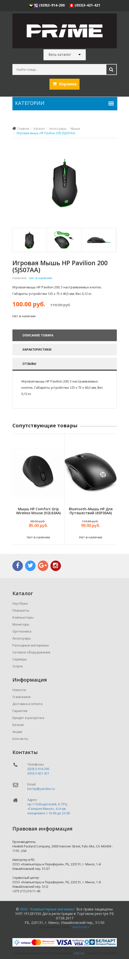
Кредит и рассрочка (28, 717)
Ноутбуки (20, 603)
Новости (19, 690)
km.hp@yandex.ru (41, 788)
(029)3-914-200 (47, 5)
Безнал (18, 724)
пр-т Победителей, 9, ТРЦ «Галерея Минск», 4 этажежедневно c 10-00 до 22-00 (48, 808)
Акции (17, 731)
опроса (78, 953)
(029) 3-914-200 (38, 769)
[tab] (29, 240)
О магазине (21, 697)
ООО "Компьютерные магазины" (47, 909)
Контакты (20, 738)
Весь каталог (59, 54)
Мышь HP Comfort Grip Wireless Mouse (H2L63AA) (38, 511)
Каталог (39, 129)
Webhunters (80, 927)
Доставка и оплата (27, 704)
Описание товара (37, 335)
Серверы (19, 659)
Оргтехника (21, 631)
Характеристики (36, 349)
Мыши (75, 129)
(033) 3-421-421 (38, 773)
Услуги (17, 666)
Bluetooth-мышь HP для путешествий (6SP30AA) (90, 511)
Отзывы (29, 364)
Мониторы (20, 624)
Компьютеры (23, 617)
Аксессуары (57, 129)
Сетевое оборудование (31, 652)
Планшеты (20, 610)
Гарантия (19, 710)
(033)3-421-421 (85, 5)
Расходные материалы (30, 645)
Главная (23, 129)
